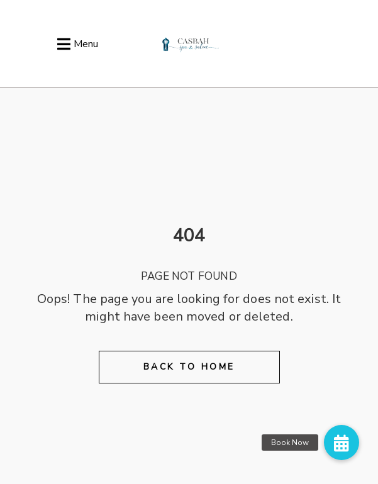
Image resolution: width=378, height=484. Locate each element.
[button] (341, 442)
